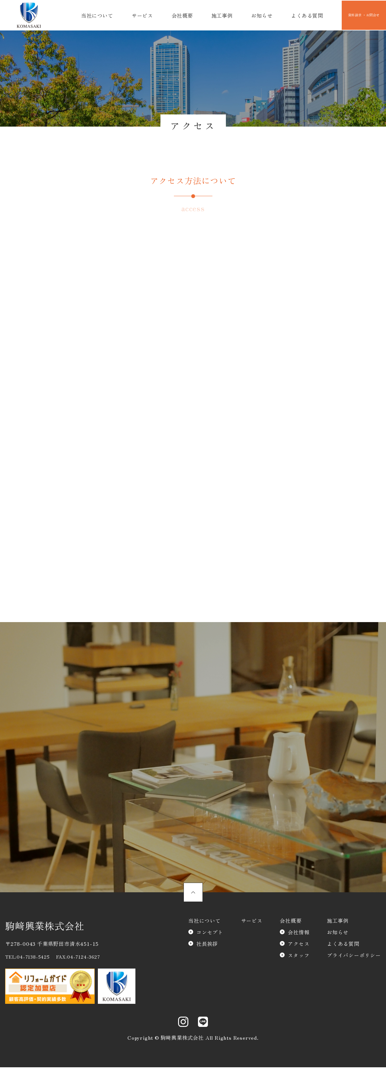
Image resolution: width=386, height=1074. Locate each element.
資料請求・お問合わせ (231, 738)
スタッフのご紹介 (192, 850)
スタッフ (298, 967)
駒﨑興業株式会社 (44, 938)
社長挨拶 (207, 956)
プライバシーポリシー (354, 967)
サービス (139, 15)
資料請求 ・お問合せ (355, 15)
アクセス (298, 956)
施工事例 (213, 15)
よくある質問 (292, 15)
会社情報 (298, 944)
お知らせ (249, 15)
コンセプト (209, 944)
